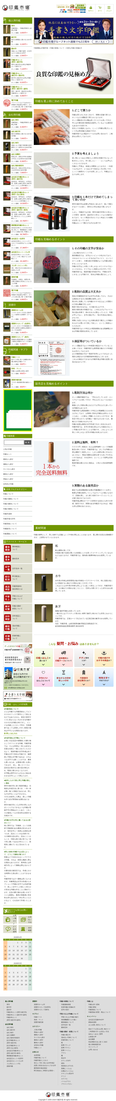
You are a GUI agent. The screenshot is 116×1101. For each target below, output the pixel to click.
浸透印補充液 (38, 1022)
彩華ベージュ (66, 1050)
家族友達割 (92, 1022)
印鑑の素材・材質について (69, 1032)
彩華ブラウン (66, 1048)
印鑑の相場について (57, 48)
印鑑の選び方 (66, 1035)
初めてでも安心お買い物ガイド (99, 1029)
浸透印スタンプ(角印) (41, 1010)
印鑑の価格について (10, 499)
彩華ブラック (66, 1045)
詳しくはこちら (11, 733)
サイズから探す (9, 469)
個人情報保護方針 (94, 1044)
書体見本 (64, 1027)
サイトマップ (93, 1047)
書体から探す (8, 474)
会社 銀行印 (11, 1030)
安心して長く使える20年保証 (44, 1063)
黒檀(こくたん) (66, 1068)
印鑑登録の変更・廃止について (99, 1012)
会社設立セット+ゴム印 (15, 1061)
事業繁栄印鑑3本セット (15, 1056)
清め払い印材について (69, 1037)
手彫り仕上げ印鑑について (69, 1014)
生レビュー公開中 (17, 400)
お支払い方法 (30, 919)
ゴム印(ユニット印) (13, 1064)
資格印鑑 (10, 1066)
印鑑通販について (10, 534)
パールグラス (66, 1081)
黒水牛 (63, 1058)
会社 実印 (10, 1027)
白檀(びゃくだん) (67, 1071)
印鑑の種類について (10, 509)
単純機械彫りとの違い (69, 1020)
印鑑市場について (40, 1058)
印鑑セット (7, 454)
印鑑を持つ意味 (93, 1004)
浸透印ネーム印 (39, 1004)
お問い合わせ (93, 1050)
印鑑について (8, 494)
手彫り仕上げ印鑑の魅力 (69, 1017)
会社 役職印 (11, 1035)
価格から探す (8, 464)
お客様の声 (92, 1037)
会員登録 (37, 1055)
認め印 (9, 1010)
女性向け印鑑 (8, 484)
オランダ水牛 (66, 1061)
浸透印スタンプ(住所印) (42, 1007)
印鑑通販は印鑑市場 (41, 48)
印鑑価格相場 (66, 1004)
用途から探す (8, 479)
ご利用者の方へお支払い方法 (98, 1031)
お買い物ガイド (14, 920)
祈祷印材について (67, 1040)
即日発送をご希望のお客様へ (44, 1071)
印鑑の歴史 (92, 1007)
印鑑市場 (59, 1100)
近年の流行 (65, 1010)
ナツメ (63, 1076)
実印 (8, 1004)
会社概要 (30, 929)
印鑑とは (90, 1001)
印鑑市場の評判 (9, 519)
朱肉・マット (38, 1020)
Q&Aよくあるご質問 (95, 1034)
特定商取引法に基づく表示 (97, 1042)
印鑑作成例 (7, 514)
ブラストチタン (66, 1084)
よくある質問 (14, 929)
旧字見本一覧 (66, 1025)
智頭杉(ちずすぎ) (67, 1066)
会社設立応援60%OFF (96, 1020)
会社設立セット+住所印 (15, 1058)
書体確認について (67, 1022)
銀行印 (9, 1007)
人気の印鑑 (7, 449)
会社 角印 (10, 1032)
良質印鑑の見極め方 (68, 1007)
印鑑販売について (10, 529)
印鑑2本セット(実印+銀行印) (17, 1012)
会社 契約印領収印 (13, 1038)
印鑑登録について (10, 524)
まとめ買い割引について (97, 1025)
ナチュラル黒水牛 (67, 1073)
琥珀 (62, 1063)
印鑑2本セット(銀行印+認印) (17, 1015)
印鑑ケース (38, 1017)
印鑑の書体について (10, 504)
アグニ (63, 1053)
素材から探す (8, 459)
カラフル (64, 1079)
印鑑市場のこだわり (41, 1060)
